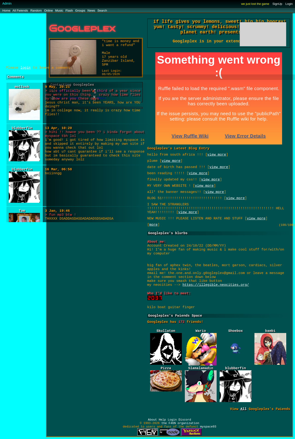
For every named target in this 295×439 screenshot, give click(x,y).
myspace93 (208, 426)
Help (162, 419)
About (152, 419)
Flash (69, 10)
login (26, 68)
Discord (185, 419)
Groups (80, 10)
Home (6, 10)
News (91, 10)
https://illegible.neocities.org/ (216, 286)
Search (102, 10)
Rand (36, 10)
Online (48, 10)
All (20, 10)
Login (289, 4)
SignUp (277, 4)
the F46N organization (180, 423)
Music (59, 10)
